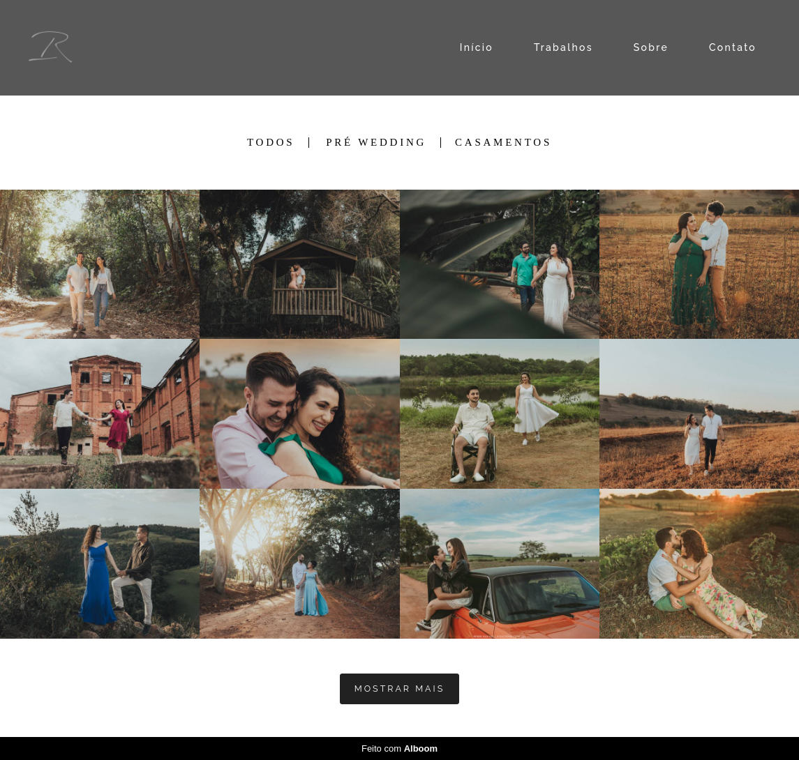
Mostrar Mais (399, 688)
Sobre (651, 47)
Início (476, 47)
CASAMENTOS (503, 142)
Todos (270, 142)
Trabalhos (563, 47)
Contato (732, 47)
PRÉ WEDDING (376, 142)
